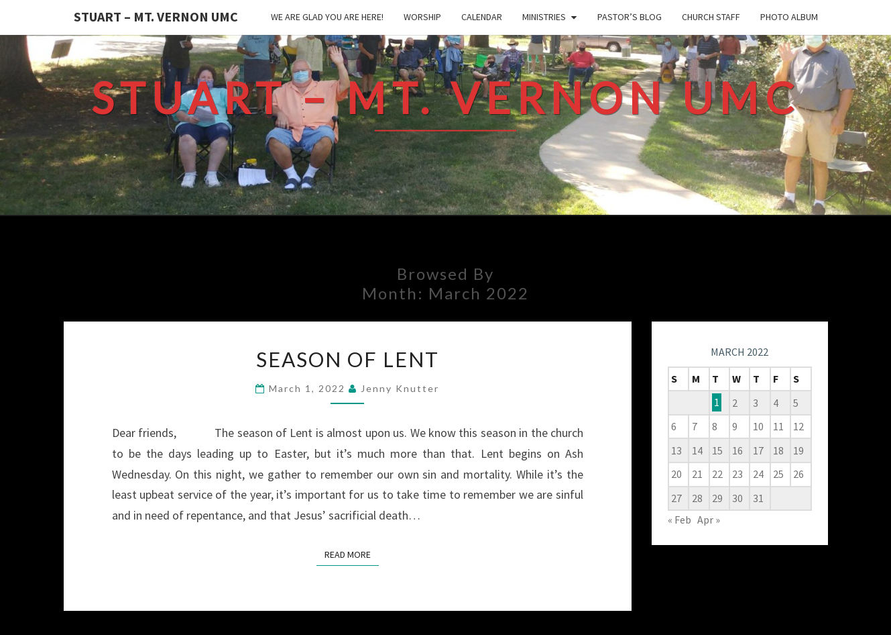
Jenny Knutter (400, 388)
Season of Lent (347, 359)
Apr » (708, 519)
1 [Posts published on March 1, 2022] (716, 402)
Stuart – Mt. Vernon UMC (156, 16)
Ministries (544, 17)
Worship (422, 17)
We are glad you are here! (327, 17)
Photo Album (789, 17)
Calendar (481, 17)
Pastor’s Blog (629, 17)
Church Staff (711, 17)
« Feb (679, 519)
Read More (351, 553)
